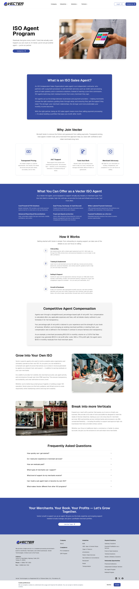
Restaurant (85, 560)
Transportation (86, 566)
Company (54, 4)
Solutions (74, 4)
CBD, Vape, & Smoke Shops (90, 546)
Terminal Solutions (110, 554)
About (62, 543)
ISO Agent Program (110, 569)
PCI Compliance (64, 550)
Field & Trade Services (88, 555)
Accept (117, 585)
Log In (119, 4)
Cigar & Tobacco (87, 549)
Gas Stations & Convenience (90, 558)
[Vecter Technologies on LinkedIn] (116, 578)
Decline (109, 585)
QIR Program (63, 553)
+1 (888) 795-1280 (25, 562)
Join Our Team (69, 524)
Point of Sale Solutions (111, 551)
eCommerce (85, 552)
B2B (83, 543)
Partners (85, 4)
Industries (64, 4)
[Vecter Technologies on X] (119, 578)
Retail (84, 563)
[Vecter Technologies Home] (14, 4)
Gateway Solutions (110, 543)
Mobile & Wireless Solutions (113, 557)
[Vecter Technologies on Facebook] (122, 578)
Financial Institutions (110, 564)
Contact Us (131, 4)
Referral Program (109, 572)
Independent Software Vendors (113, 566)
